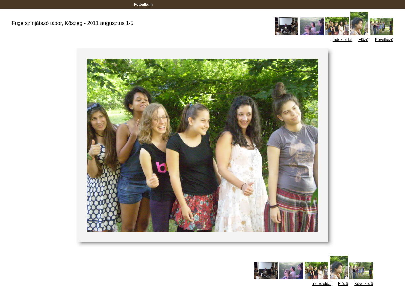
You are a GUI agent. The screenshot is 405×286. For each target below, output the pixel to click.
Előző (363, 39)
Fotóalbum (143, 4)
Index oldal (342, 39)
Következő (384, 39)
